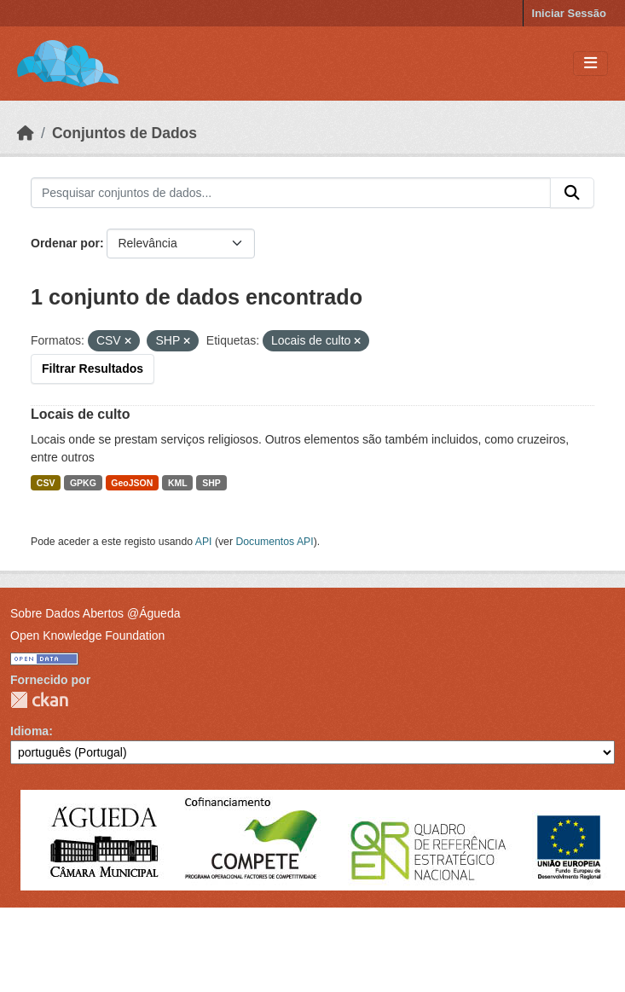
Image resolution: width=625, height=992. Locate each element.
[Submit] (572, 192)
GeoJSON (132, 483)
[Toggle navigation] (590, 63)
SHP (211, 483)
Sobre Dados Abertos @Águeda (95, 613)
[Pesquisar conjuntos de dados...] (291, 192)
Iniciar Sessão (569, 13)
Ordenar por (65, 243)
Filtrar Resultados (92, 368)
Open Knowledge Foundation (87, 635)
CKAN (39, 700)
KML (178, 483)
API (203, 542)
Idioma (29, 731)
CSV (46, 483)
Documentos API (274, 542)
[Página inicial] (25, 133)
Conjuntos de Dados (124, 133)
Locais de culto (80, 414)
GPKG (83, 483)
